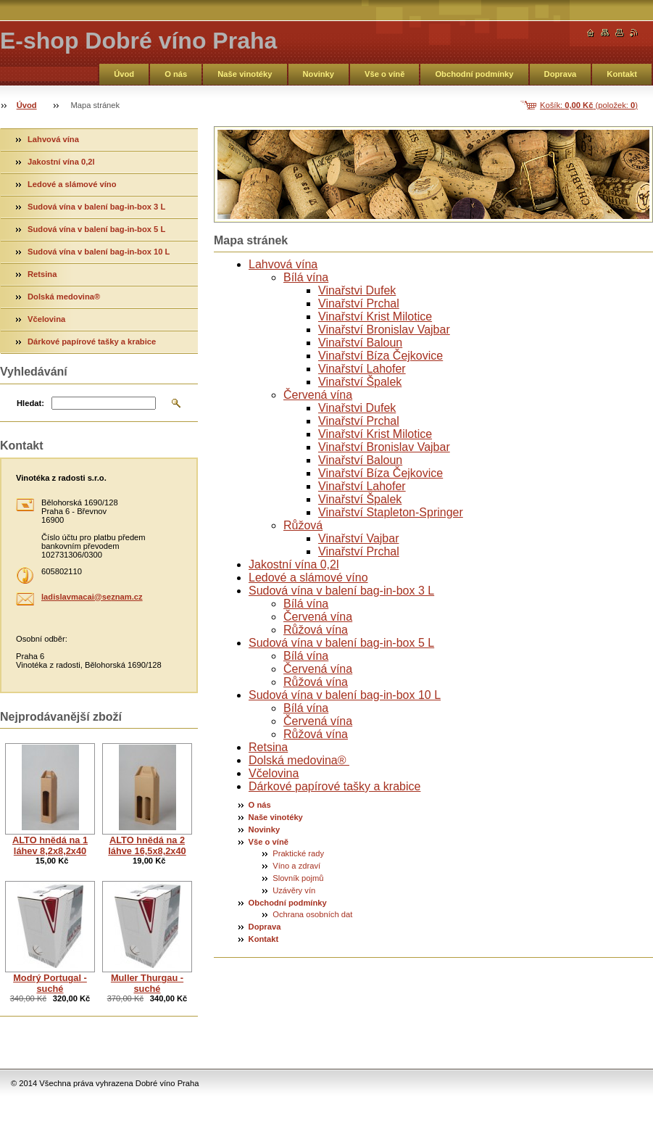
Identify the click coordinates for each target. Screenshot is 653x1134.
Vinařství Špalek (360, 382)
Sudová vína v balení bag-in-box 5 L (341, 643)
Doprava (560, 74)
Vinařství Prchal (358, 303)
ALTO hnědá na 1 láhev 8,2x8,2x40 (50, 845)
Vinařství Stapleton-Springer (390, 512)
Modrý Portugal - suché (50, 983)
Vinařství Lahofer (362, 369)
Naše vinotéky (244, 74)
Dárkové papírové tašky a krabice (334, 786)
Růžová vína (315, 630)
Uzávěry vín (294, 890)
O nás (176, 74)
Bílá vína (305, 277)
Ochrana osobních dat (312, 914)
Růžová (303, 525)
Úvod (124, 74)
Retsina (268, 747)
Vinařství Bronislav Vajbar (384, 329)
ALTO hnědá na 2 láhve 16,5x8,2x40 (147, 845)
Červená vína (317, 395)
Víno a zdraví (296, 865)
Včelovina (274, 773)
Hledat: (30, 403)
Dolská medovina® (299, 760)
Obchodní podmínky (474, 74)
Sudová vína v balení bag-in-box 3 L (341, 590)
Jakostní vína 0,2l (294, 564)
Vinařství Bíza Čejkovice (380, 355)
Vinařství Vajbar (358, 538)
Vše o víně (384, 74)
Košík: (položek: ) (589, 105)
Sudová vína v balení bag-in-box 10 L (345, 695)
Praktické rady (298, 853)
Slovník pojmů (298, 878)
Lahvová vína (283, 264)
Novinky (319, 74)
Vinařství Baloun (360, 342)
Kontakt (622, 74)
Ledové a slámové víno (308, 577)
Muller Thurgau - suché (147, 983)
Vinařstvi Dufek (357, 290)
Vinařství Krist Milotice (375, 316)
